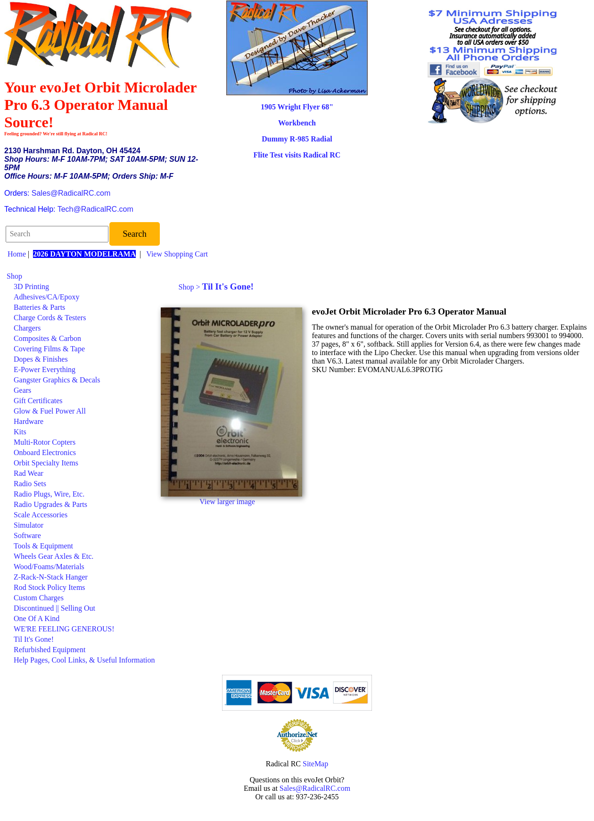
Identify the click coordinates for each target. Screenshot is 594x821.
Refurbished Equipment (49, 650)
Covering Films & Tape (49, 349)
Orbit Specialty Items (46, 463)
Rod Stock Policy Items (49, 587)
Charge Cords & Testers (50, 318)
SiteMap (315, 764)
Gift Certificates (38, 401)
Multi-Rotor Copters (44, 442)
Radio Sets (30, 484)
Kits (20, 432)
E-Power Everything (44, 369)
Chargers (27, 328)
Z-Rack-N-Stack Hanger (51, 577)
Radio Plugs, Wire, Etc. (49, 494)
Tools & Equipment (43, 546)
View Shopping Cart (177, 254)
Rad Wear (28, 473)
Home (17, 254)
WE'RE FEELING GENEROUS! (64, 629)
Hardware (28, 421)
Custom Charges (39, 598)
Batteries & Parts (39, 307)
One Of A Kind (36, 618)
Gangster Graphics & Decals (57, 380)
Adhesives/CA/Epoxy (47, 297)
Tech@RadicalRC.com (95, 209)
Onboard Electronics (45, 452)
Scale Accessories (40, 515)
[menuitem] (81, 276)
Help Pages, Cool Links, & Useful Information (84, 660)
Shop (14, 276)
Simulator (28, 525)
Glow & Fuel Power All (50, 411)
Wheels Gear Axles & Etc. (53, 556)
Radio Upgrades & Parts (50, 504)
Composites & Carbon (47, 338)
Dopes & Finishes (41, 359)
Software (27, 535)
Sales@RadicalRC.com (71, 193)
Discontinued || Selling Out (54, 608)
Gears (22, 390)
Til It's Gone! (34, 639)
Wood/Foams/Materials (49, 567)
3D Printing (31, 286)
